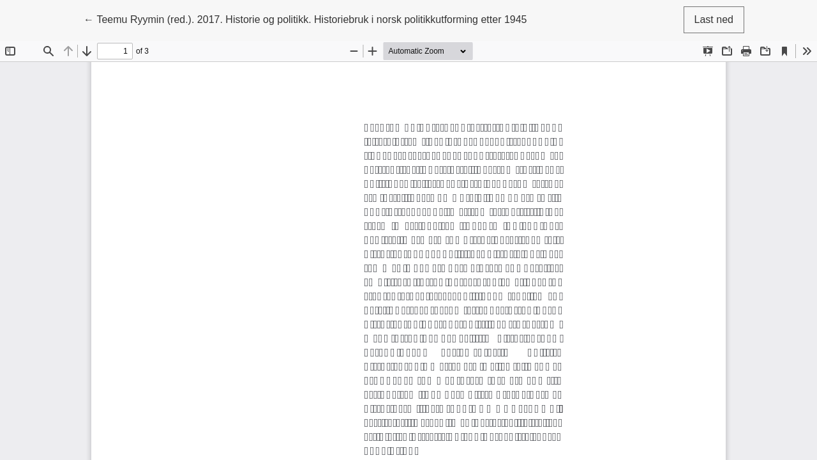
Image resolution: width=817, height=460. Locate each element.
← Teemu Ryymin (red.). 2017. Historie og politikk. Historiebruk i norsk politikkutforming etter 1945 (305, 18)
